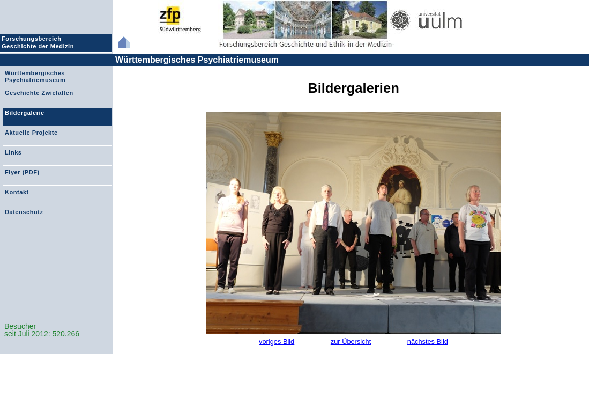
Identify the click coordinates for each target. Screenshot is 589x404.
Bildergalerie (24, 112)
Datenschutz (24, 212)
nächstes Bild (427, 341)
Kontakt (17, 192)
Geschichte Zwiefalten (39, 93)
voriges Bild (276, 341)
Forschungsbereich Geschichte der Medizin (39, 42)
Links (13, 152)
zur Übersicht (351, 341)
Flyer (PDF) (22, 172)
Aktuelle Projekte (31, 132)
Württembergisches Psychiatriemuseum (197, 59)
